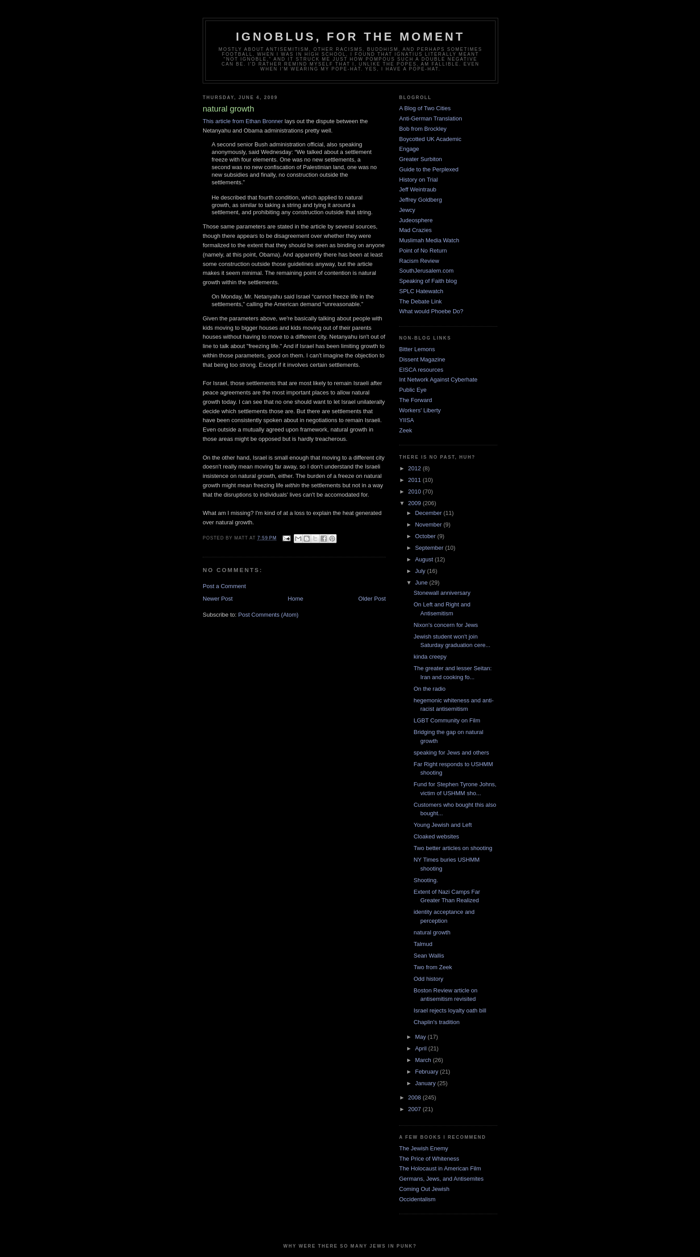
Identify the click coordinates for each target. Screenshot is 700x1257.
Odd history (428, 978)
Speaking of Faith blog (428, 281)
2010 (415, 491)
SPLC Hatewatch (421, 291)
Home (296, 598)
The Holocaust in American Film (440, 1168)
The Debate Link (420, 301)
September (430, 547)
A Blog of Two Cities (424, 108)
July (421, 571)
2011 (415, 480)
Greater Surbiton (420, 159)
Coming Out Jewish (424, 1189)
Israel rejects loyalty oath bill (449, 1010)
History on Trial (418, 179)
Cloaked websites (436, 836)
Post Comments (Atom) (268, 614)
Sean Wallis (428, 955)
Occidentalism (417, 1199)
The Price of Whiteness (429, 1158)
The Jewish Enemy (423, 1148)
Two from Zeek (432, 967)
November (429, 524)
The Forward (415, 400)
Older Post (372, 598)
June (422, 582)
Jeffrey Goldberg (420, 199)
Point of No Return (423, 250)
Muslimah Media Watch (429, 240)
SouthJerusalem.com (426, 270)
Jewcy (407, 210)
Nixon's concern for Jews (445, 625)
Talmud (422, 944)
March (424, 1060)
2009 (415, 503)
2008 (415, 1097)
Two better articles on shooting (452, 848)
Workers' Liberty (420, 410)
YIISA (406, 420)
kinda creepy (429, 656)
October (426, 536)
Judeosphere (416, 220)
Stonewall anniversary (441, 592)
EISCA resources (421, 369)
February (427, 1071)
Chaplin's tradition (436, 1022)
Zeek (405, 430)
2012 (415, 468)
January (426, 1083)
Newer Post (218, 598)
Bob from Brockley (422, 128)
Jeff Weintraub (417, 189)
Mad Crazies (415, 230)
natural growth (431, 932)
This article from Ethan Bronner (243, 121)
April (422, 1048)
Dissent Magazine (422, 359)
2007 (415, 1109)
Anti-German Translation (430, 118)
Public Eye (412, 389)
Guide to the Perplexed (428, 169)
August (425, 559)
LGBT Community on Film (446, 720)
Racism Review (419, 260)
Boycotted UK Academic (430, 139)
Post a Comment (224, 586)
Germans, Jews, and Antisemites (441, 1178)
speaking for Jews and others (451, 752)
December (429, 513)
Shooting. (425, 880)
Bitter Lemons (417, 349)
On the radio (429, 688)
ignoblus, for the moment (350, 36)
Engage (409, 148)
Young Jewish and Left (442, 824)
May (421, 1036)
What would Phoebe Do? (431, 311)
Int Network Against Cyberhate (438, 379)
